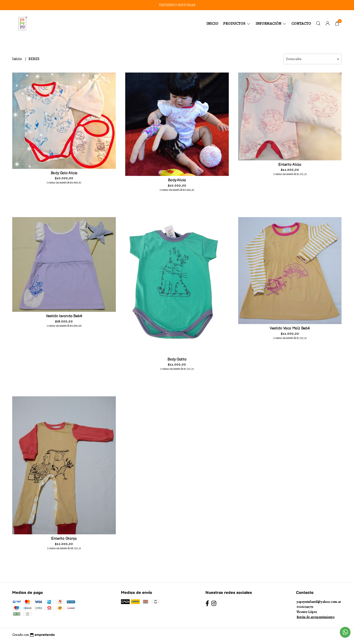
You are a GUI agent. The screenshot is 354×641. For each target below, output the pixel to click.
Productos (237, 23)
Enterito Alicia (289, 164)
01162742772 (305, 606)
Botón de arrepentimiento (315, 617)
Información (271, 23)
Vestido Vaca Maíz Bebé (290, 328)
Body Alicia (177, 180)
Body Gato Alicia (64, 173)
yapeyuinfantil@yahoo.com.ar (319, 601)
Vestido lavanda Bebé (64, 316)
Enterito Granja (63, 538)
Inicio (212, 23)
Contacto (301, 23)
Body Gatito (177, 359)
